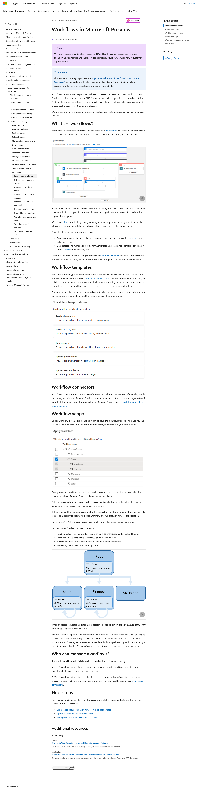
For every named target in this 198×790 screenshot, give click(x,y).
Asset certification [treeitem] (19, 125)
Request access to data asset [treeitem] (24, 164)
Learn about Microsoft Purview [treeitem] (18, 33)
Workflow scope (171, 36)
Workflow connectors (174, 33)
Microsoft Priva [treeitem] (12, 266)
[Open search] (185, 3)
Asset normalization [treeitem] (20, 129)
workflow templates (109, 255)
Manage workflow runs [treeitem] (24, 209)
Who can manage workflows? (177, 40)
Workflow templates (173, 29)
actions (64, 222)
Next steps (169, 43)
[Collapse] (34, 18)
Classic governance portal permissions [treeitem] (20, 104)
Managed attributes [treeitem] (20, 152)
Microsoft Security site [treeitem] (15, 273)
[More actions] (143, 20)
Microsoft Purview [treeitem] (13, 29)
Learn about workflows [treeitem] (24, 176)
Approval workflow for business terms (75, 713)
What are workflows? (174, 25)
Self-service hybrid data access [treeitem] (24, 182)
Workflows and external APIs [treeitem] (24, 233)
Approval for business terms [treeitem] (23, 189)
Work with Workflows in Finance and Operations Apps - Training (80, 743)
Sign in (192, 3)
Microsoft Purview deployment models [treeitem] (18, 279)
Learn (54, 20)
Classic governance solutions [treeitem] (22, 109)
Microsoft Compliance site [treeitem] (17, 262)
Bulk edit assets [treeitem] (18, 137)
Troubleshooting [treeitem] (12, 258)
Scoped (132, 238)
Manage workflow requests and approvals (77, 717)
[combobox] (18, 24)
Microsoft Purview (69, 20)
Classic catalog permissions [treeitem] (23, 141)
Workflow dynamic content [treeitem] (22, 226)
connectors (111, 130)
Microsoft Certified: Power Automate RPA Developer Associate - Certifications (85, 754)
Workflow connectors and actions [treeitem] (25, 218)
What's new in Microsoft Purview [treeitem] (19, 37)
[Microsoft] (5, 3)
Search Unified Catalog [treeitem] (21, 168)
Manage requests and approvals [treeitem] (23, 203)
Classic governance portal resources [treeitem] (20, 97)
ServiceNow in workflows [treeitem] (24, 213)
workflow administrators (97, 278)
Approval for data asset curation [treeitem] (24, 196)
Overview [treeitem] (12, 60)
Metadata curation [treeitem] (20, 160)
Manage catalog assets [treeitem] (21, 156)
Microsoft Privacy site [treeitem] (15, 269)
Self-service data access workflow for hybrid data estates (84, 709)
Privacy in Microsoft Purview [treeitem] (17, 285)
